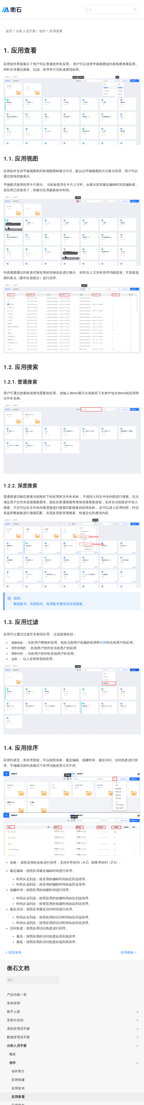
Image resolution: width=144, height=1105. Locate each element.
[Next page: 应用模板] (105, 954)
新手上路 (72, 1011)
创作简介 (18, 1071)
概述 (12, 1054)
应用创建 (18, 1080)
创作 (73, 1063)
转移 (103, 642)
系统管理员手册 (72, 1028)
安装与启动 (72, 1020)
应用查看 (18, 1097)
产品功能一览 (17, 994)
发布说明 (13, 1003)
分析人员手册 (72, 1045)
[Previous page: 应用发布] (37, 954)
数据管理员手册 (72, 1037)
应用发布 (18, 1088)
